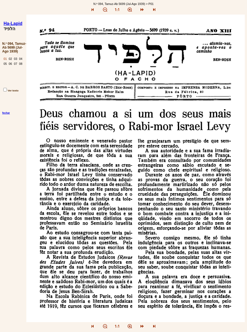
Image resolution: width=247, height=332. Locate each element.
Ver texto (10, 90)
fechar (6, 112)
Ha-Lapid (13, 23)
